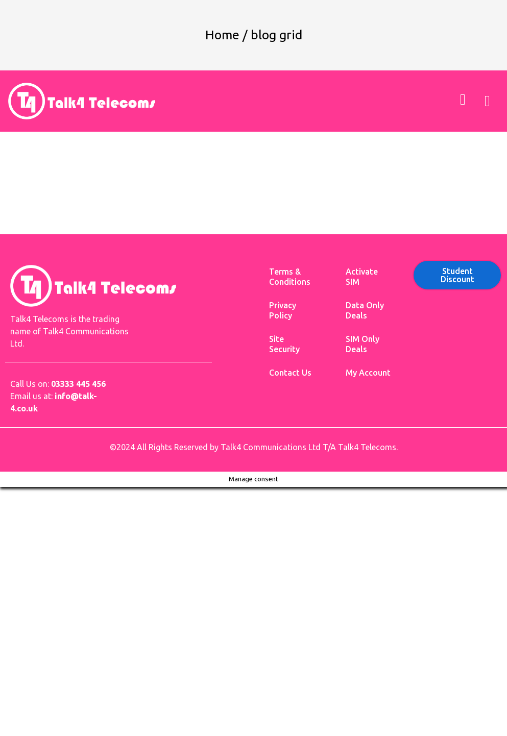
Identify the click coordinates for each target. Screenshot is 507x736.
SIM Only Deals (362, 344)
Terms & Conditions (289, 276)
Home (222, 35)
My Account (368, 372)
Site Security (284, 344)
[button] (487, 100)
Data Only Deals (365, 310)
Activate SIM (362, 276)
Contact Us (290, 372)
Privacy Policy (282, 310)
